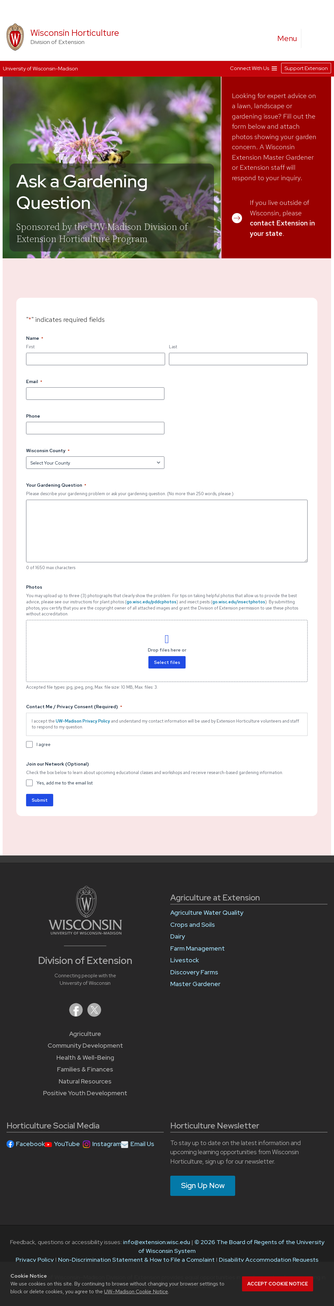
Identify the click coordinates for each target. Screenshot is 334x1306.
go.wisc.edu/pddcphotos (151, 602)
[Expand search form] (313, 39)
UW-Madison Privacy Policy (83, 721)
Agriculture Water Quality (206, 913)
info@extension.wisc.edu (156, 1242)
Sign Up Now (203, 1185)
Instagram (106, 1144)
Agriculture (85, 1034)
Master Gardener (195, 984)
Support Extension (306, 68)
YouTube (67, 1144)
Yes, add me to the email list (65, 783)
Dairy (177, 936)
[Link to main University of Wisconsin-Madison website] (85, 932)
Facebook (30, 1144)
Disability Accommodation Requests (268, 1259)
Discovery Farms (194, 972)
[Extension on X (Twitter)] (94, 1015)
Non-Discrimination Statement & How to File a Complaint (136, 1259)
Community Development (85, 1045)
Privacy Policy (35, 1259)
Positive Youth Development (85, 1093)
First (30, 347)
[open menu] (287, 38)
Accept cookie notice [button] (277, 1284)
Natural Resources (85, 1081)
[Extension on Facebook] (76, 1015)
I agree (44, 744)
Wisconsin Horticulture (74, 32)
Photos (34, 587)
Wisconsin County (47, 451)
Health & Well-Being (85, 1058)
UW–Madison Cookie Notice (136, 1291)
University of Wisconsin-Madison (40, 68)
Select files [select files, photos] (167, 662)
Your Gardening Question (56, 485)
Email (34, 382)
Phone (33, 416)
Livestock (184, 960)
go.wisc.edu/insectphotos (238, 602)
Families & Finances (85, 1069)
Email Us (142, 1144)
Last (173, 347)
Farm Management (197, 948)
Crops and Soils (192, 925)
